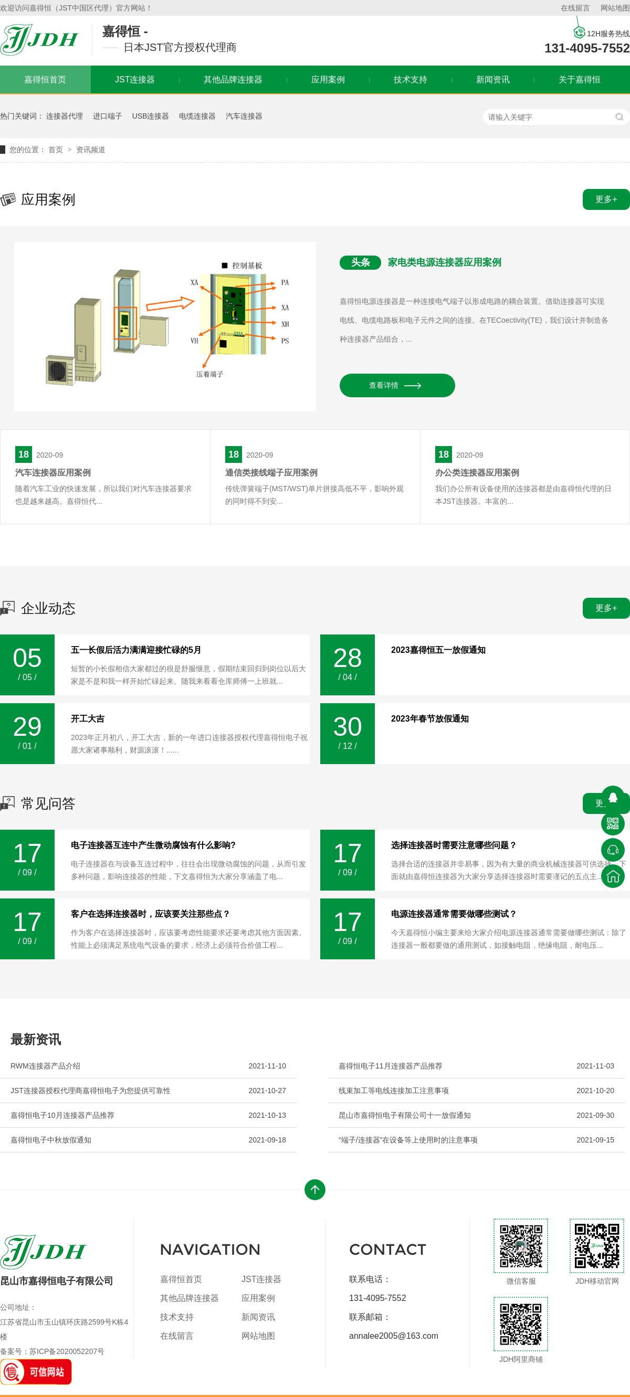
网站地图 (615, 8)
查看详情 (383, 385)
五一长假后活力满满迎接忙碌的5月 (136, 650)
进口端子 (107, 116)
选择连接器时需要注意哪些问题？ (454, 845)
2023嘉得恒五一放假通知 (438, 650)
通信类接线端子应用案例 (271, 472)
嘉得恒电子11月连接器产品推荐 (391, 1066)
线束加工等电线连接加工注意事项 (394, 1090)
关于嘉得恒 (580, 79)
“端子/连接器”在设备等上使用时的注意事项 (408, 1140)
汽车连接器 (244, 116)
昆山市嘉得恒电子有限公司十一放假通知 (405, 1115)
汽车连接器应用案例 (53, 472)
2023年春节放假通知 (430, 719)
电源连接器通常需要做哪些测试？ (454, 914)
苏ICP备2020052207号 (66, 1351)
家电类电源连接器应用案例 (444, 262)
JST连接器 (135, 79)
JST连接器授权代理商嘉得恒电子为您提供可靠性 (90, 1090)
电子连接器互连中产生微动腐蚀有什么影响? (153, 845)
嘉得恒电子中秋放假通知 (50, 1140)
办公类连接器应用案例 (477, 472)
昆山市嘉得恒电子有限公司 (56, 1260)
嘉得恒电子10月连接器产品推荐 (62, 1115)
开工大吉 (87, 719)
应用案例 (328, 79)
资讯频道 (91, 149)
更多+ (606, 199)
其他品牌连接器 (233, 79)
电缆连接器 (197, 116)
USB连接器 (151, 116)
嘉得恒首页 (181, 1279)
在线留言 (575, 8)
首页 (56, 149)
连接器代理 (64, 116)
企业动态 (48, 608)
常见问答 (48, 803)
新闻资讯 (493, 79)
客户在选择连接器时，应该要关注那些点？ (150, 914)
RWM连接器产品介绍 (45, 1066)
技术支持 (410, 79)
